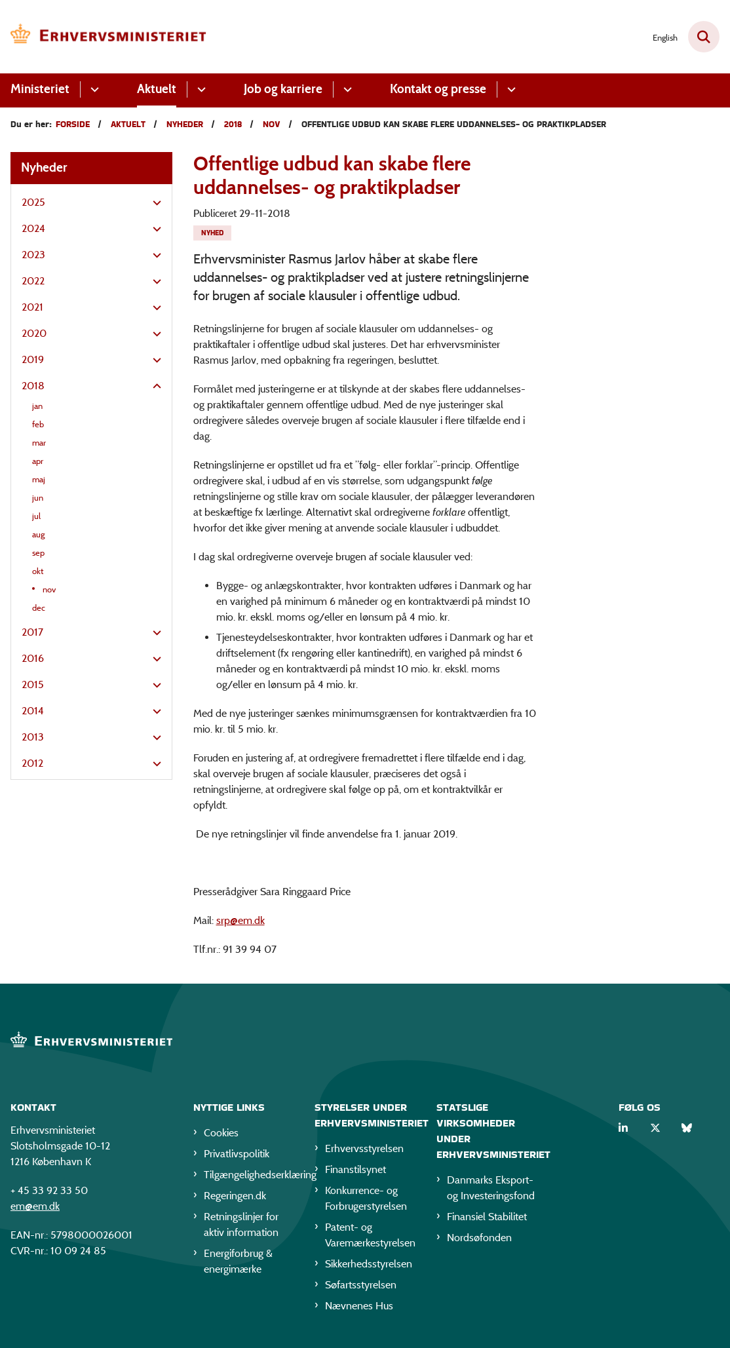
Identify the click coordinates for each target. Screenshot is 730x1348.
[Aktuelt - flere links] (199, 89)
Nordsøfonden (479, 1237)
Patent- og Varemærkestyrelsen (370, 1235)
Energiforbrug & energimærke (238, 1261)
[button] (153, 203)
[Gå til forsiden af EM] (103, 37)
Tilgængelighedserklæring (249, 1174)
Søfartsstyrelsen (360, 1285)
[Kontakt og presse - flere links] (509, 89)
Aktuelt (156, 88)
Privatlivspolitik (236, 1153)
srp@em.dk (240, 920)
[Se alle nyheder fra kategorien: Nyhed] (212, 233)
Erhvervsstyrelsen (364, 1148)
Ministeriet (39, 88)
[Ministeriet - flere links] (93, 89)
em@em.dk (35, 1206)
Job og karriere (283, 88)
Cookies (221, 1133)
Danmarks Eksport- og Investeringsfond (491, 1188)
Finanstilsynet (355, 1169)
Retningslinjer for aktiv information (241, 1224)
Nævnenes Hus (359, 1306)
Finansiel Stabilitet (487, 1216)
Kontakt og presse (438, 88)
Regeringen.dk (235, 1195)
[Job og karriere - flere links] (345, 89)
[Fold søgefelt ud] (704, 36)
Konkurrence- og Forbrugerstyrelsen (366, 1198)
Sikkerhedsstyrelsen (368, 1264)
